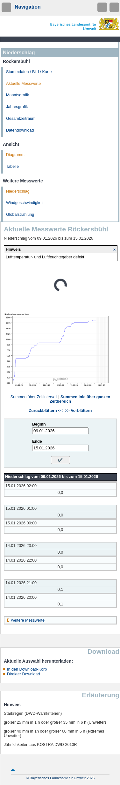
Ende (37, 441)
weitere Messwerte (28, 620)
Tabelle (12, 166)
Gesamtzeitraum (20, 118)
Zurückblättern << (46, 410)
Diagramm (15, 155)
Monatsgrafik (17, 95)
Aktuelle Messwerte (23, 83)
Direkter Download (23, 674)
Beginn (39, 424)
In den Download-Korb (27, 669)
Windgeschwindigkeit (25, 203)
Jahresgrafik (17, 107)
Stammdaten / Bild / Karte (29, 72)
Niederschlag (18, 191)
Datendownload (20, 130)
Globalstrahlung (20, 214)
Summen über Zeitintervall (34, 397)
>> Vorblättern (78, 410)
